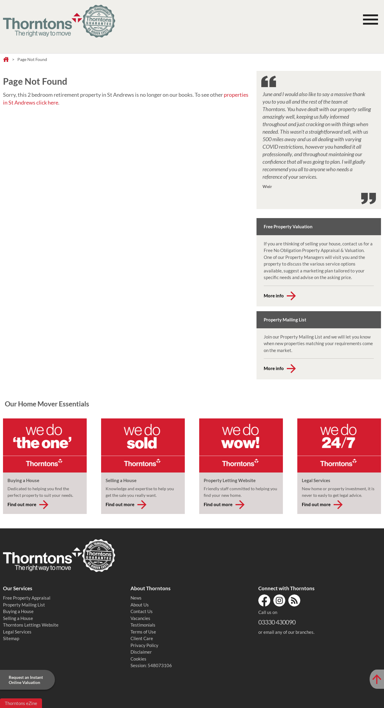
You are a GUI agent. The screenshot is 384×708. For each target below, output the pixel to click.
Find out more (22, 504)
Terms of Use (143, 631)
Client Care (141, 638)
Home (6, 60)
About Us (139, 604)
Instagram (279, 600)
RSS (294, 600)
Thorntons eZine (21, 703)
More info (274, 295)
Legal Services (17, 631)
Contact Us (141, 611)
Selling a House (18, 618)
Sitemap (11, 638)
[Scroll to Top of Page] (377, 679)
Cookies (138, 658)
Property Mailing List (24, 604)
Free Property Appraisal (26, 597)
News (136, 597)
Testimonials (142, 624)
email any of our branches (288, 632)
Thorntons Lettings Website (30, 624)
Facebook (264, 600)
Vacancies (140, 618)
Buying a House (18, 611)
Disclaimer (141, 652)
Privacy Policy (144, 645)
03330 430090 (277, 622)
